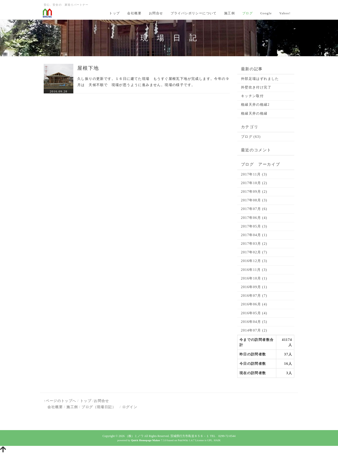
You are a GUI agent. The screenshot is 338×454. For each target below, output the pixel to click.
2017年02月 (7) (254, 252)
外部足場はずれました (260, 79)
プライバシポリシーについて (194, 13)
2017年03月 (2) (254, 243)
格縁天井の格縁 (254, 113)
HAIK (217, 440)
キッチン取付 (252, 96)
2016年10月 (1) (254, 278)
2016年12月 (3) (254, 261)
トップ (114, 13)
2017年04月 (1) (254, 235)
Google (266, 13)
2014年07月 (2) (254, 330)
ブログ (247, 13)
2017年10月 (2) (254, 183)
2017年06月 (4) (254, 218)
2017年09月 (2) (254, 191)
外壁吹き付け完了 (256, 87)
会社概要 (134, 13)
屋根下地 (88, 68)
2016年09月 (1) (254, 287)
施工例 (229, 13)
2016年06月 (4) (254, 304)
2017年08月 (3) (254, 200)
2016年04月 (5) (254, 322)
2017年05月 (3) (254, 226)
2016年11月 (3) (254, 270)
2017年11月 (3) (254, 174)
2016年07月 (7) (254, 295)
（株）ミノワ (134, 436)
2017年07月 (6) (254, 209)
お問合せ (156, 13)
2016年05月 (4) (254, 313)
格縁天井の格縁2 (255, 104)
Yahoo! (285, 13)
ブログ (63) (251, 137)
